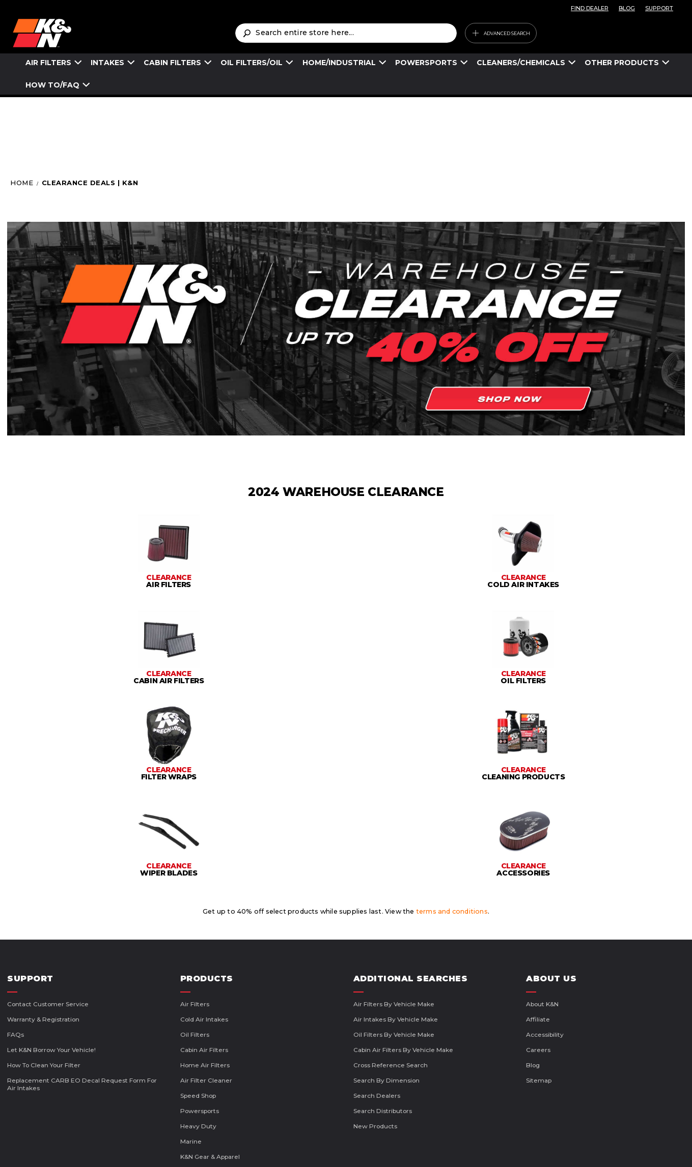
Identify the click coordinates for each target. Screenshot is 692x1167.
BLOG (627, 8)
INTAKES (107, 62)
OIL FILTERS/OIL (251, 62)
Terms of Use (256, 1146)
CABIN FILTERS (172, 62)
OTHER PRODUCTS (622, 62)
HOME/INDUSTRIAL (339, 62)
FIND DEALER (589, 8)
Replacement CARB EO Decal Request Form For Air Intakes (82, 929)
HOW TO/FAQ (52, 85)
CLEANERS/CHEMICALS (521, 62)
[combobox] (346, 33)
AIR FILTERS (48, 62)
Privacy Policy (323, 1146)
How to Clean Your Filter (43, 910)
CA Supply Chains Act (406, 1146)
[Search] (246, 33)
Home (23, 183)
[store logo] (124, 33)
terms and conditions (452, 757)
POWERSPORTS (426, 62)
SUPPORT (659, 8)
